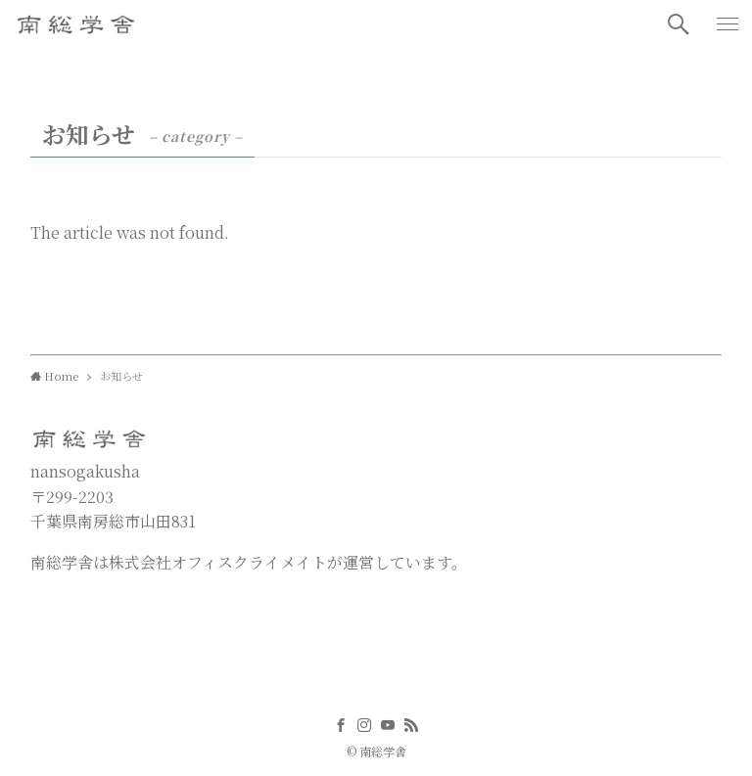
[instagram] (364, 725)
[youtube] (388, 725)
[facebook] (341, 725)
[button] (678, 24)
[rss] (411, 725)
